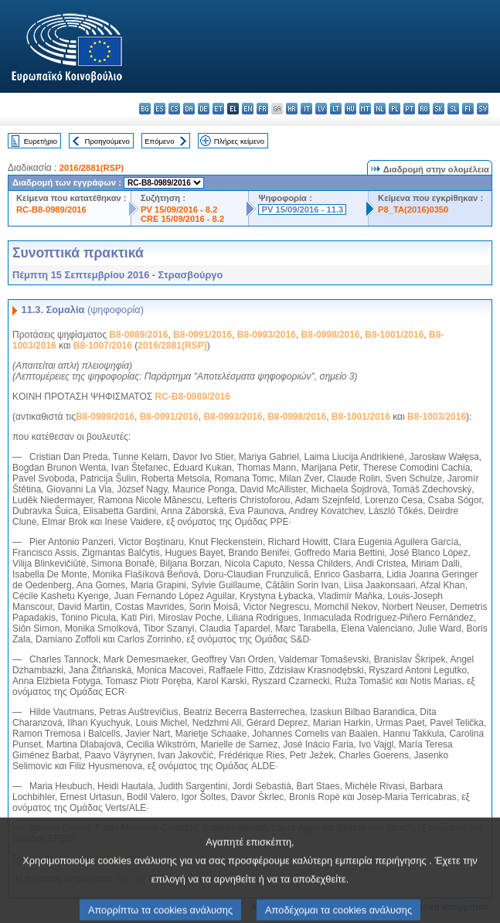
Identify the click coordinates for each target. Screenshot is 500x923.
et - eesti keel (218, 108)
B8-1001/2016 (394, 334)
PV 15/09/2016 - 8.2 (179, 209)
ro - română (424, 108)
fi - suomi (468, 108)
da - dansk (189, 108)
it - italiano (306, 108)
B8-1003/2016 (436, 416)
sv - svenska (482, 108)
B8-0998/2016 (330, 334)
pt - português (409, 108)
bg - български (145, 108)
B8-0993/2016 (266, 334)
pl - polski (394, 108)
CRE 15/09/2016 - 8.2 (182, 218)
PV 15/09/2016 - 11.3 (302, 209)
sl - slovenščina (453, 108)
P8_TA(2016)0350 (413, 209)
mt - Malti (365, 108)
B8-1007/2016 (102, 345)
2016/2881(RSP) (92, 167)
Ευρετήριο (40, 141)
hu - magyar (350, 108)
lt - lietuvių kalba (336, 108)
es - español (159, 108)
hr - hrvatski (292, 108)
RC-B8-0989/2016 (51, 209)
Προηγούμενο (106, 141)
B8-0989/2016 (138, 334)
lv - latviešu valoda (321, 108)
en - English (247, 108)
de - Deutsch (203, 108)
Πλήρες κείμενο (239, 141)
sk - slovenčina (438, 108)
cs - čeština (174, 108)
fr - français (262, 108)
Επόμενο (159, 141)
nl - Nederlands (380, 108)
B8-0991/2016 (202, 334)
